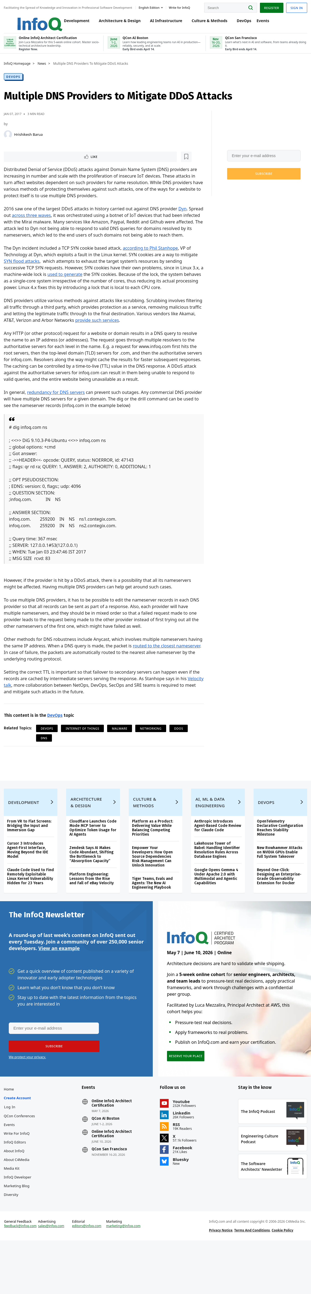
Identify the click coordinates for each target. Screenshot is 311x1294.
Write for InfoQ (18, 1171)
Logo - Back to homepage (28, 23)
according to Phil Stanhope (152, 265)
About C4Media (18, 1197)
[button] (262, 183)
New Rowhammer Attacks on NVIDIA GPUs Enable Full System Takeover (278, 879)
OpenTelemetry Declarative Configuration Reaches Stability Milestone (279, 855)
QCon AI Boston (107, 1157)
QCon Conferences (21, 1154)
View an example (59, 980)
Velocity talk (17, 702)
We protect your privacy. (243, 196)
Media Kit (13, 1206)
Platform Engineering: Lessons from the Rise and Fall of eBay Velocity (93, 906)
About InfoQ (15, 1189)
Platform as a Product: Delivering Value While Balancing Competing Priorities (152, 855)
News (43, 73)
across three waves (48, 226)
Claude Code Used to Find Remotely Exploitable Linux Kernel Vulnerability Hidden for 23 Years (30, 906)
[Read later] (38, 167)
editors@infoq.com (87, 1274)
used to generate (70, 291)
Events (257, 25)
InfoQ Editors (16, 1180)
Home (10, 1127)
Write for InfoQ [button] (180, 8)
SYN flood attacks (23, 278)
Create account (19, 1136)
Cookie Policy (282, 1278)
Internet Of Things (84, 746)
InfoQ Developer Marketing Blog (19, 1220)
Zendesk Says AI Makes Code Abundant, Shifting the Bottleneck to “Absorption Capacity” (93, 882)
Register (269, 8)
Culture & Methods (204, 25)
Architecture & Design (114, 25)
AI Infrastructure (161, 25)
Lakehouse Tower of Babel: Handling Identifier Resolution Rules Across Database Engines (217, 877)
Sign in (295, 8)
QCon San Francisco (110, 1187)
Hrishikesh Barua (30, 144)
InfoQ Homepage (18, 73)
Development (71, 25)
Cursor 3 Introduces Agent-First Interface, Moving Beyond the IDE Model (29, 877)
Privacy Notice (220, 1278)
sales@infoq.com (52, 1274)
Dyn (184, 219)
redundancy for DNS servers (57, 409)
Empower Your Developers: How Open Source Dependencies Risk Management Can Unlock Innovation (152, 884)
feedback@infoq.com (22, 1274)
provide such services (142, 337)
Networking (152, 746)
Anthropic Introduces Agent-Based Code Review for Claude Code (215, 853)
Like (20, 167)
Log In (11, 1145)
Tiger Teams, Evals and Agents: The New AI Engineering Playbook (152, 910)
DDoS (180, 746)
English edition (150, 8)
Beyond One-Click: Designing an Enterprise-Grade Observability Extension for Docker (278, 904)
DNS (45, 755)
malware (121, 746)
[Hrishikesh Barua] (9, 144)
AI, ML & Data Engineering (209, 830)
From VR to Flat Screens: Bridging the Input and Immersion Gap (31, 853)
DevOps (238, 25)
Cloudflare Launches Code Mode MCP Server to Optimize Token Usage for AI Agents (93, 855)
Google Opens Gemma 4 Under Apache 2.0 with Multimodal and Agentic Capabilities (216, 904)
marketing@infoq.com (124, 1274)
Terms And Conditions (251, 1278)
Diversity (12, 1232)
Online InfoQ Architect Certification (113, 1141)
